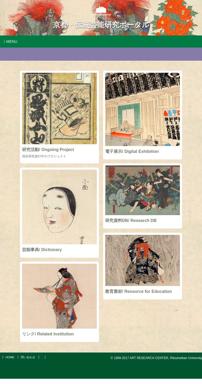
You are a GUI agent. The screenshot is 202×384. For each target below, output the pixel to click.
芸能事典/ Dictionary (42, 249)
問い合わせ (28, 357)
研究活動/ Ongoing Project (48, 149)
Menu (10, 41)
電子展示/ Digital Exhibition (132, 151)
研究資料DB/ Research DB (131, 220)
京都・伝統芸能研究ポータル (101, 25)
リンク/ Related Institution (48, 334)
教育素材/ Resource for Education (138, 291)
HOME (10, 357)
